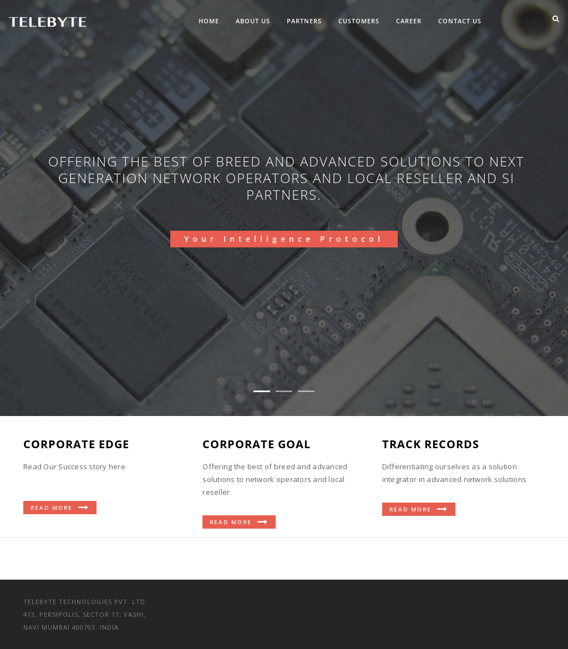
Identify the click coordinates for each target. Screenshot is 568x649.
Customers (358, 21)
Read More (60, 508)
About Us (253, 21)
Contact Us (459, 21)
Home (209, 21)
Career (409, 21)
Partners (304, 21)
